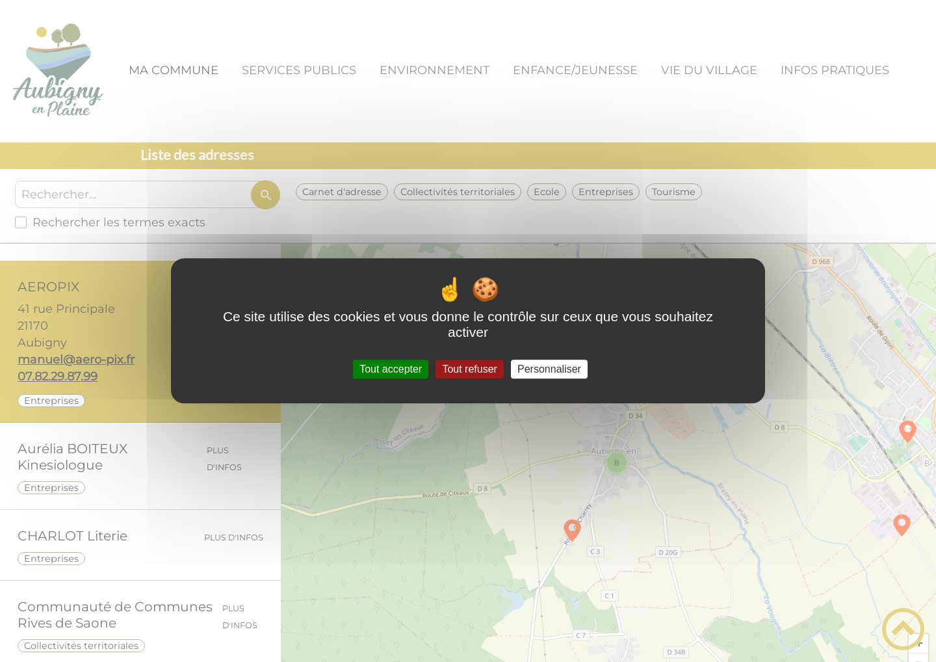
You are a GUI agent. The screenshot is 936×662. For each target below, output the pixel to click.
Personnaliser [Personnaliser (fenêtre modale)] (549, 369)
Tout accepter (390, 369)
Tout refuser (469, 369)
